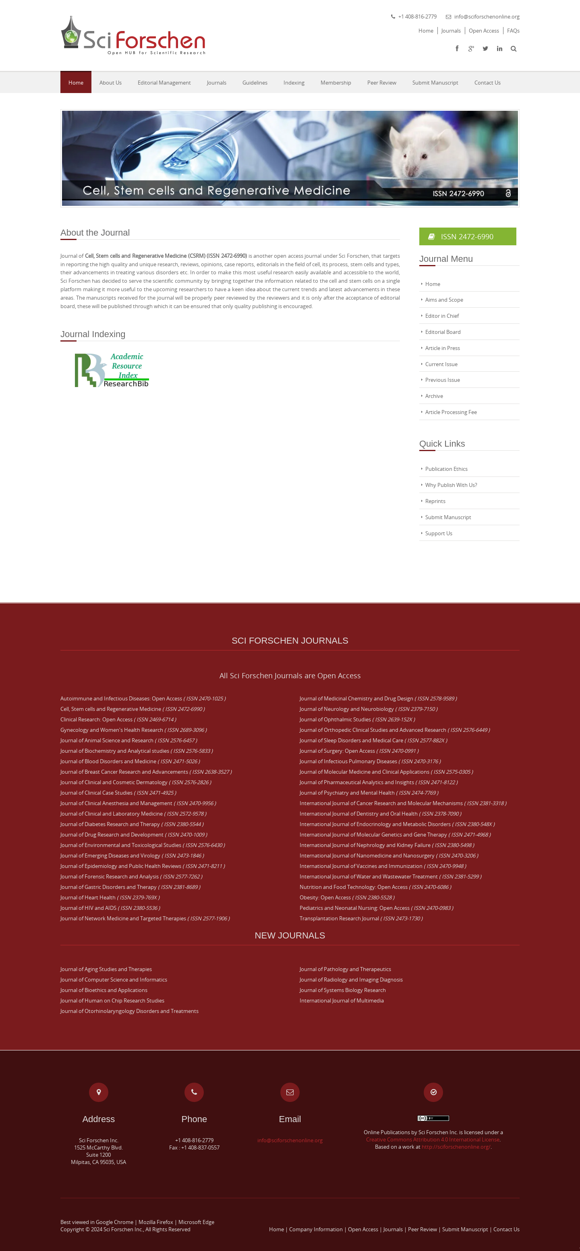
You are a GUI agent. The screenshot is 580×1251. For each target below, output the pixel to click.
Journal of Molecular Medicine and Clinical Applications (386, 771)
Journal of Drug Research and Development (133, 834)
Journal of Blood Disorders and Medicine (130, 761)
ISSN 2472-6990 (468, 236)
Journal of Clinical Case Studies (118, 792)
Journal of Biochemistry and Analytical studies (136, 750)
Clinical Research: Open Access (118, 719)
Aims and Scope (444, 299)
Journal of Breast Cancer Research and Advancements (146, 771)
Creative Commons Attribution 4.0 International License (432, 1139)
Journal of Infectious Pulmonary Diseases (370, 761)
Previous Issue (442, 379)
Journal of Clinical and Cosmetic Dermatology (135, 782)
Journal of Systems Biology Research (343, 990)
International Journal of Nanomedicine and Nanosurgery (389, 855)
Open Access (484, 30)
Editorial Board (443, 332)
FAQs (513, 30)
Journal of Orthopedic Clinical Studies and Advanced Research (395, 729)
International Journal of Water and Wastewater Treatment (390, 876)
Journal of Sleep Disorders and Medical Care (373, 740)
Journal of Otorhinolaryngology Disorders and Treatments (129, 1011)
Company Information (316, 1229)
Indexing (294, 82)
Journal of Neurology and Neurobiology (368, 708)
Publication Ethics (446, 468)
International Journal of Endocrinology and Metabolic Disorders (397, 824)
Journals (451, 30)
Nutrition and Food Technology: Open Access (375, 887)
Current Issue (441, 364)
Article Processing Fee (451, 412)
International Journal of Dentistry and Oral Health (380, 813)
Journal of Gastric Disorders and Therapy (130, 887)
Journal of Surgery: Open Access (359, 750)
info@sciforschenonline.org (487, 16)
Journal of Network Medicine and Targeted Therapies (145, 918)
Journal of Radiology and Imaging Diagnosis (351, 979)
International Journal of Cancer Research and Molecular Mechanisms (403, 803)
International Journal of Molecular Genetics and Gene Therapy (395, 834)
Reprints (435, 501)
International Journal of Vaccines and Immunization (383, 866)
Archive (434, 396)
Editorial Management (164, 82)
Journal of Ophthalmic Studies (357, 719)
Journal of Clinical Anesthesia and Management (138, 803)
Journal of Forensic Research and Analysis (131, 876)
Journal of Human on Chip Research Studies (112, 1000)
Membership (336, 82)
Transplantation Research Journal (361, 918)
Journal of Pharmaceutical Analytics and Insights (379, 782)
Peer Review (381, 82)
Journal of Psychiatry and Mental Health (369, 792)
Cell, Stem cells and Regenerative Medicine (132, 708)
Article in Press (442, 348)
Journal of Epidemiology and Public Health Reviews (142, 866)
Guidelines (254, 82)
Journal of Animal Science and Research (128, 740)
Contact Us (487, 82)
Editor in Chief (442, 315)
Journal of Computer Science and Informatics (113, 979)
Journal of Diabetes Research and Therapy (131, 824)
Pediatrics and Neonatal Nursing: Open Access (376, 907)
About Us (110, 82)
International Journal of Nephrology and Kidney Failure (387, 845)
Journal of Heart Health (110, 897)
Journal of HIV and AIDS (110, 907)
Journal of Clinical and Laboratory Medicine (133, 813)
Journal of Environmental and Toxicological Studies (142, 845)
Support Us (438, 533)
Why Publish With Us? (451, 485)
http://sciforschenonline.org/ (456, 1146)
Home (425, 30)
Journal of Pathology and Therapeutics (345, 969)
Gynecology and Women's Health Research (133, 729)
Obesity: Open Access (347, 897)
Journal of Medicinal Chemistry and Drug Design (378, 698)
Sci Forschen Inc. (123, 1229)
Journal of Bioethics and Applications (103, 990)
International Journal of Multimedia (342, 1000)
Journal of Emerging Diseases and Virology (132, 855)
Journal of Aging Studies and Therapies (106, 969)
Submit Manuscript (435, 82)
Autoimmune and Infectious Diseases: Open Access (143, 698)
